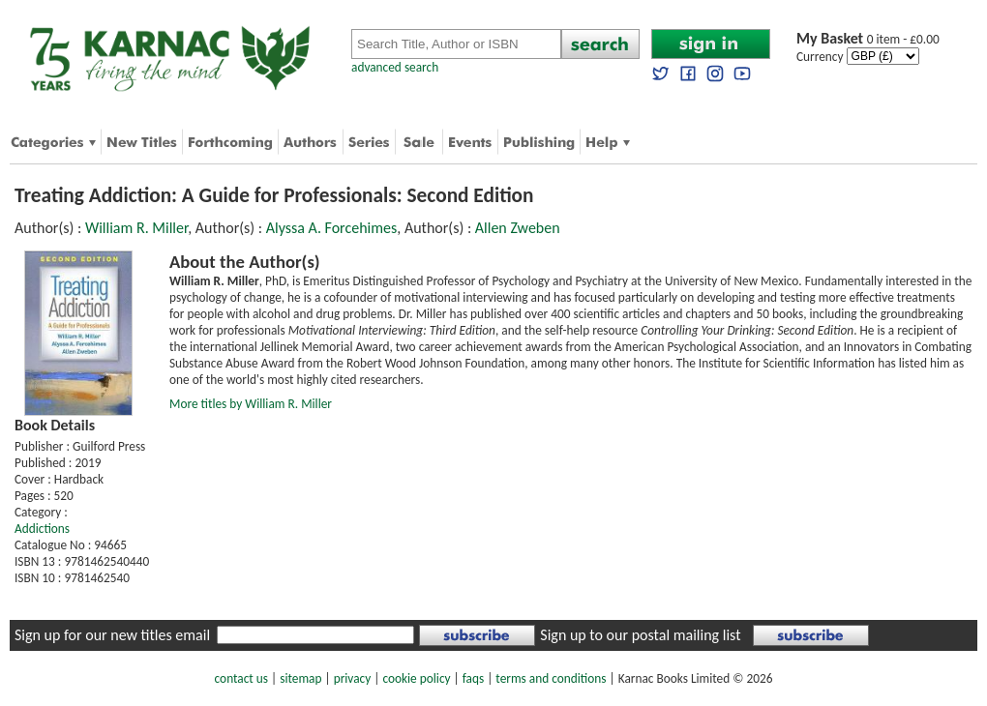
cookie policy (416, 678)
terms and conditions (550, 678)
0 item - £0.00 (868, 39)
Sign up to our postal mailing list (640, 635)
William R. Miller (136, 228)
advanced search (394, 67)
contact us (241, 678)
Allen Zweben (517, 228)
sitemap (300, 678)
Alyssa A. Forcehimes (332, 228)
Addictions (42, 528)
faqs (473, 678)
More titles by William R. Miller (250, 404)
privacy (353, 678)
